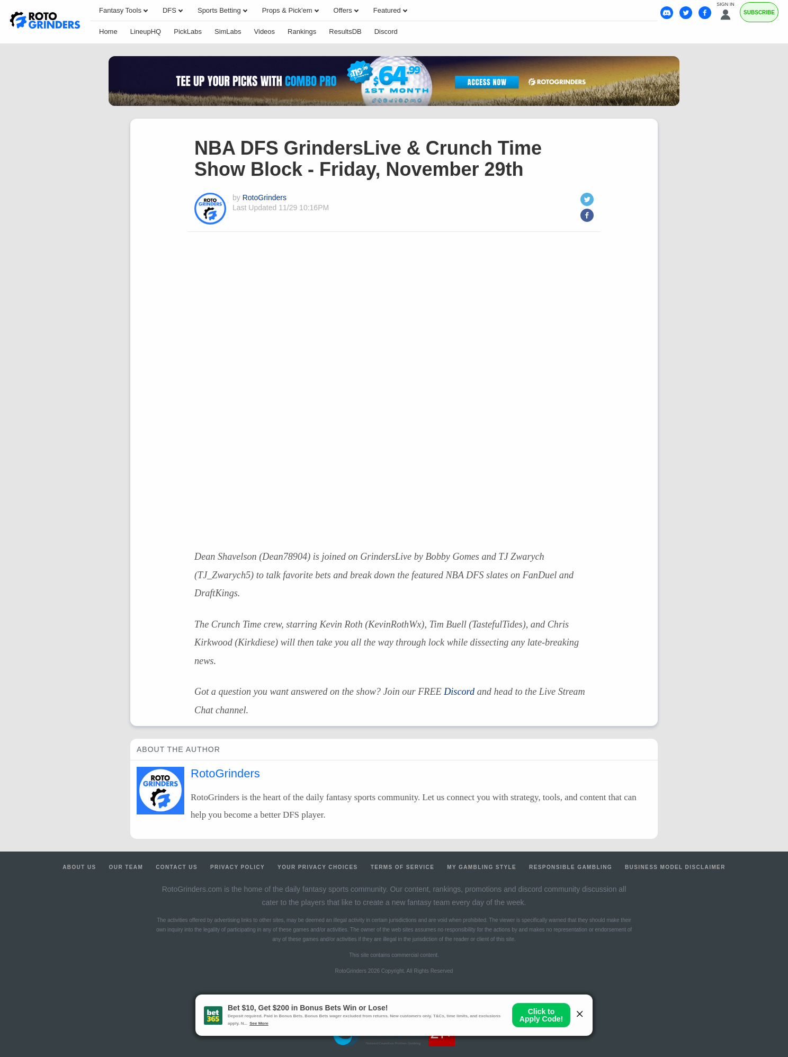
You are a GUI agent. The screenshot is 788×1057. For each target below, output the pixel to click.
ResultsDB (345, 31)
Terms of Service (403, 867)
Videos (264, 31)
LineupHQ (146, 31)
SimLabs (227, 31)
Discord (386, 31)
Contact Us (177, 867)
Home (108, 31)
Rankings (302, 31)
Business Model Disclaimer (675, 867)
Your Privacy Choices (317, 867)
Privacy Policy (237, 867)
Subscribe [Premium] (759, 12)
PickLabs (188, 31)
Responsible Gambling (570, 867)
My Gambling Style (481, 867)
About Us (79, 867)
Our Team (126, 867)
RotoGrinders (264, 197)
